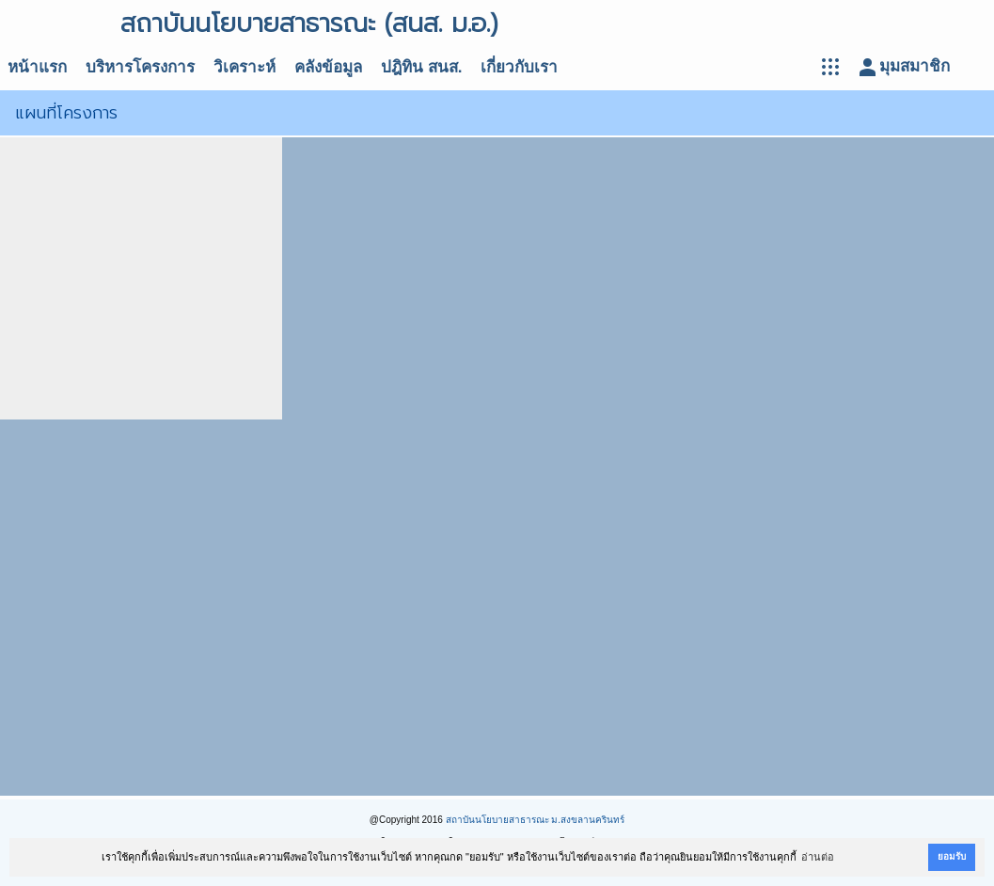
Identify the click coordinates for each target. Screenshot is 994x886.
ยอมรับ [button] (952, 856)
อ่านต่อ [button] (817, 856)
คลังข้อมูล (328, 67)
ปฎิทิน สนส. (421, 67)
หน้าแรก (37, 67)
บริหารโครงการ (140, 67)
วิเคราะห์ (244, 67)
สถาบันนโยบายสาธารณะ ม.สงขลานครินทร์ (535, 820)
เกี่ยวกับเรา (519, 67)
